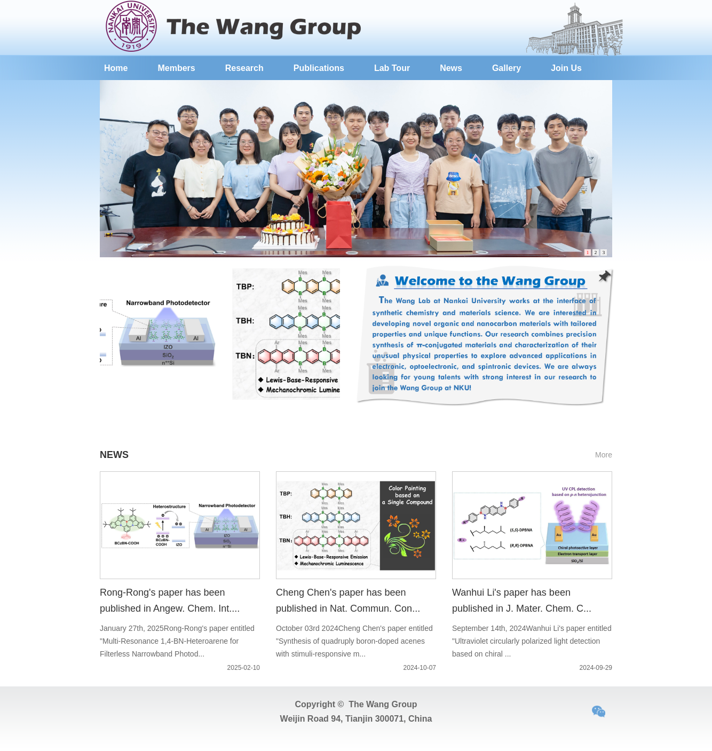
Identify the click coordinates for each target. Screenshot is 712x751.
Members (176, 68)
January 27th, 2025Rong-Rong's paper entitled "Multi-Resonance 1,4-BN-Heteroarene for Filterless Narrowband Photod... (177, 641)
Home (116, 68)
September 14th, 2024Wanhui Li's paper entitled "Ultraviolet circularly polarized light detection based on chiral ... (532, 641)
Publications (319, 68)
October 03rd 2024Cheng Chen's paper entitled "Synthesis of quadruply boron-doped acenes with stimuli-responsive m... (354, 641)
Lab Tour (392, 68)
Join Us (566, 68)
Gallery (506, 68)
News (451, 68)
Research (244, 68)
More (603, 454)
